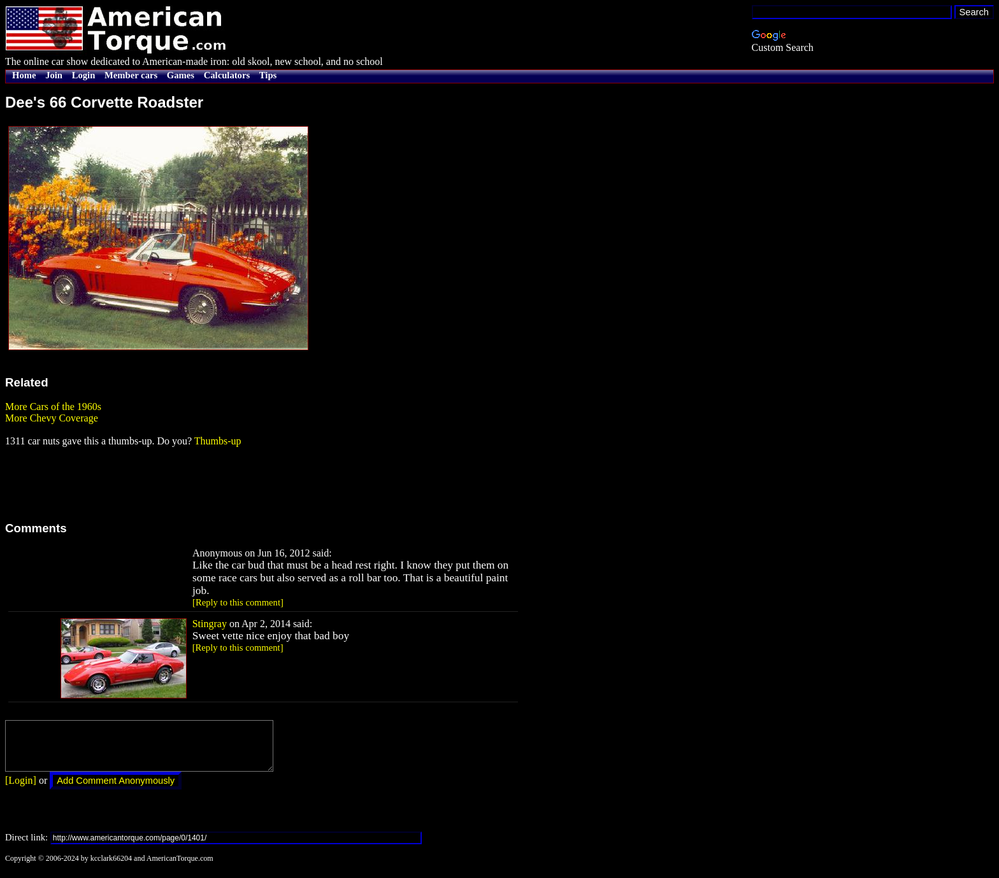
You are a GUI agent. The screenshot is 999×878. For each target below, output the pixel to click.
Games (180, 75)
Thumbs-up (217, 440)
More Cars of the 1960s (53, 406)
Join (53, 75)
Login (84, 75)
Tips (268, 75)
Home (24, 75)
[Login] (20, 789)
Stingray (209, 623)
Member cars (130, 75)
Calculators (227, 75)
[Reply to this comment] (238, 602)
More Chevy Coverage (51, 418)
